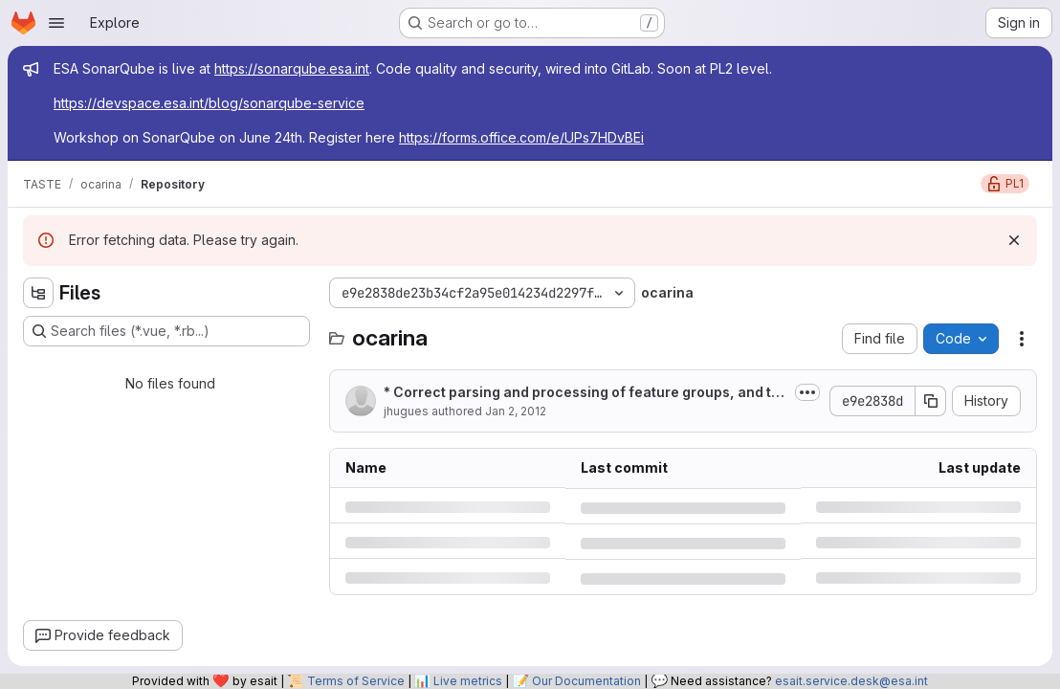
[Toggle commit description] (807, 392)
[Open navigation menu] (56, 23)
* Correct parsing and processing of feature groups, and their (582, 393)
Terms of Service (356, 681)
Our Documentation (586, 681)
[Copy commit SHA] (931, 401)
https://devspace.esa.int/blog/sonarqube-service (209, 103)
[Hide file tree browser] (38, 293)
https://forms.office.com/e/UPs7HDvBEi (521, 137)
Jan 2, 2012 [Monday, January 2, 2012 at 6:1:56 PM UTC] (515, 411)
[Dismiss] (1014, 240)
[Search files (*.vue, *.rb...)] (166, 331)
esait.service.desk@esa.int (851, 681)
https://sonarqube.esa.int (291, 68)
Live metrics (467, 681)
